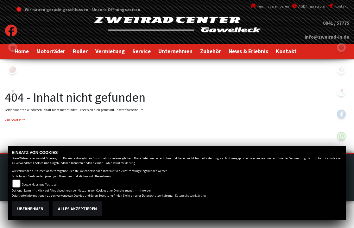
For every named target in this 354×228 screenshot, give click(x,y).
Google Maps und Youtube (39, 184)
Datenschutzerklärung (119, 163)
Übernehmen (30, 209)
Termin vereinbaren (270, 6)
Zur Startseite (15, 120)
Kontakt (338, 6)
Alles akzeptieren (77, 209)
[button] (51, 51)
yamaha (12, 69)
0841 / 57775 (336, 23)
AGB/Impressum (308, 6)
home (12, 47)
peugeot (12, 91)
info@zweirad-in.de (327, 37)
